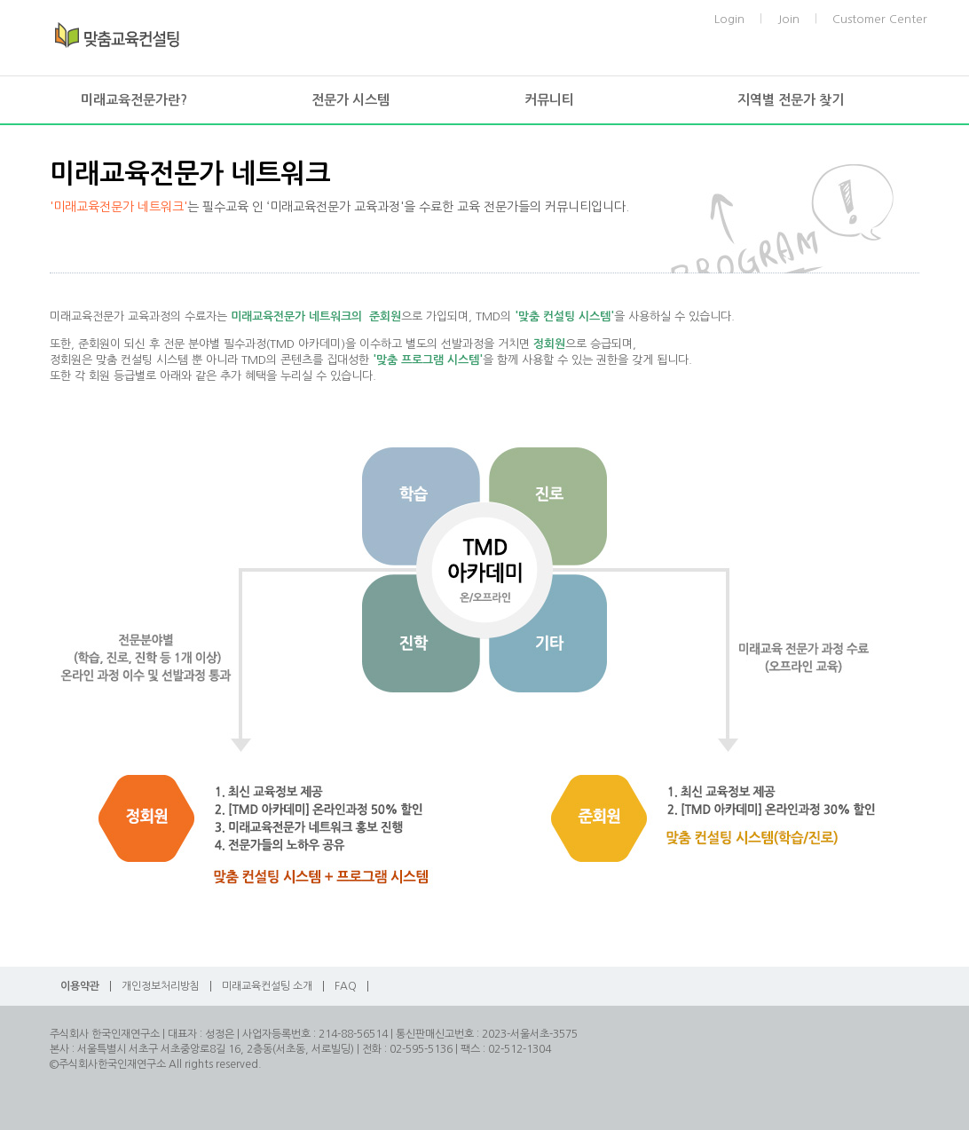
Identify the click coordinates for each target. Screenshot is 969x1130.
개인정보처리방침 (161, 986)
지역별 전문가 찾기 (790, 100)
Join (788, 19)
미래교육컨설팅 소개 (267, 986)
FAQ (346, 986)
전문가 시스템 (350, 100)
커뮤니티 (549, 100)
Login (729, 19)
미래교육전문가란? (134, 100)
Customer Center (879, 19)
